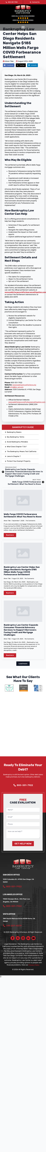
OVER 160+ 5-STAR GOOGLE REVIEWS (23, 16)
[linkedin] (28, 938)
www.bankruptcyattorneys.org (24, 385)
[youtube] (33, 938)
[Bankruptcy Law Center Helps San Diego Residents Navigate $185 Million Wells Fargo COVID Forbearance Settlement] (23, 553)
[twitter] (18, 938)
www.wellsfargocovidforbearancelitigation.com (25, 292)
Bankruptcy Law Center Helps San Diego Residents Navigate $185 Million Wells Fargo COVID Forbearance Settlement (22, 571)
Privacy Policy (33, 965)
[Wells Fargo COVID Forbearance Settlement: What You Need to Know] (23, 500)
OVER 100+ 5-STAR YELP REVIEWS (23, 20)
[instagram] (23, 938)
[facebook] (13, 938)
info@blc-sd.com (16, 387)
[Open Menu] (23, 27)
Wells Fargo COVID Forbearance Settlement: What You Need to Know (23, 515)
